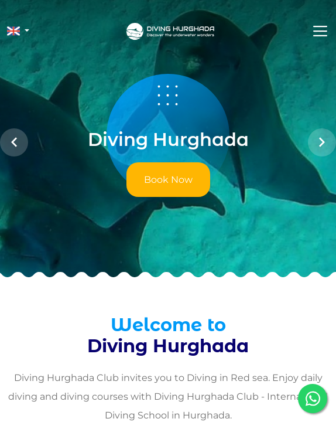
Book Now (168, 179)
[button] (18, 31)
